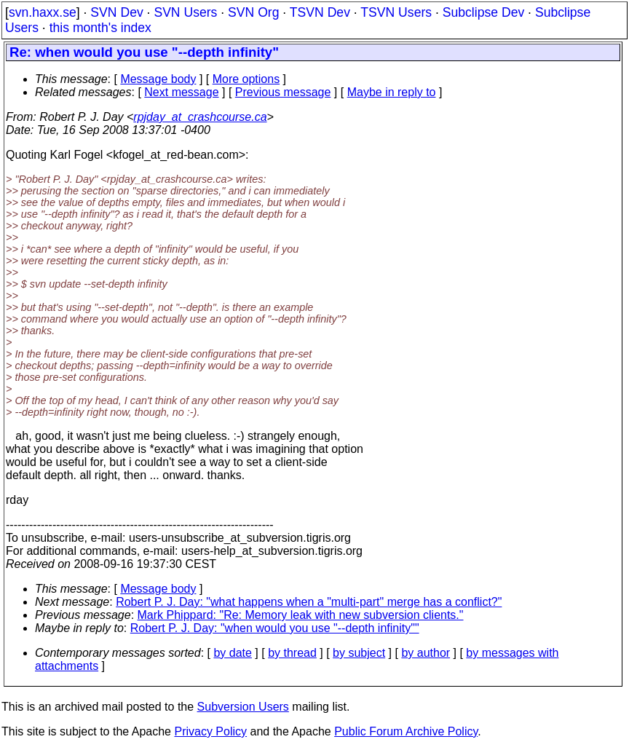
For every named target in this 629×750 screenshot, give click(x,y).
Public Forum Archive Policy (406, 731)
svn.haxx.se (42, 12)
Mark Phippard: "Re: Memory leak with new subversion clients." (301, 615)
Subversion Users (243, 706)
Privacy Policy (210, 731)
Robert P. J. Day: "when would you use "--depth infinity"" (274, 628)
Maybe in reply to (391, 92)
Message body (158, 79)
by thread (292, 653)
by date (232, 653)
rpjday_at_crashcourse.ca (199, 117)
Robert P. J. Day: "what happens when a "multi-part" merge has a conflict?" (309, 602)
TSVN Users (396, 12)
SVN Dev (116, 12)
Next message (181, 92)
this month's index (100, 27)
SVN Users (185, 12)
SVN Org (253, 12)
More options (246, 79)
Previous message (283, 92)
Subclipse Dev (483, 12)
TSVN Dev (320, 12)
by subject (359, 653)
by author (425, 653)
